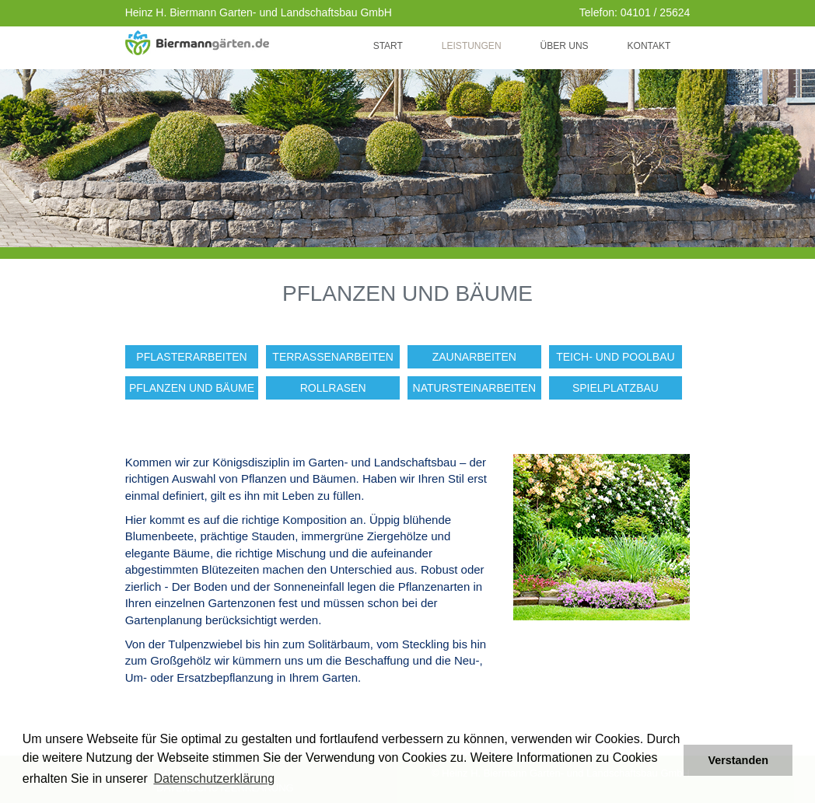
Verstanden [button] (738, 760)
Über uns (564, 45)
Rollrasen (333, 388)
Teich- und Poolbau (615, 357)
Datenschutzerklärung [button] (214, 778)
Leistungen (472, 45)
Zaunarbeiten (474, 357)
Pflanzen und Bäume (191, 388)
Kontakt (649, 45)
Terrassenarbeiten (333, 357)
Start (388, 45)
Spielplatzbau (615, 388)
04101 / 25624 (656, 12)
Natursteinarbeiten (474, 388)
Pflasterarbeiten (191, 357)
